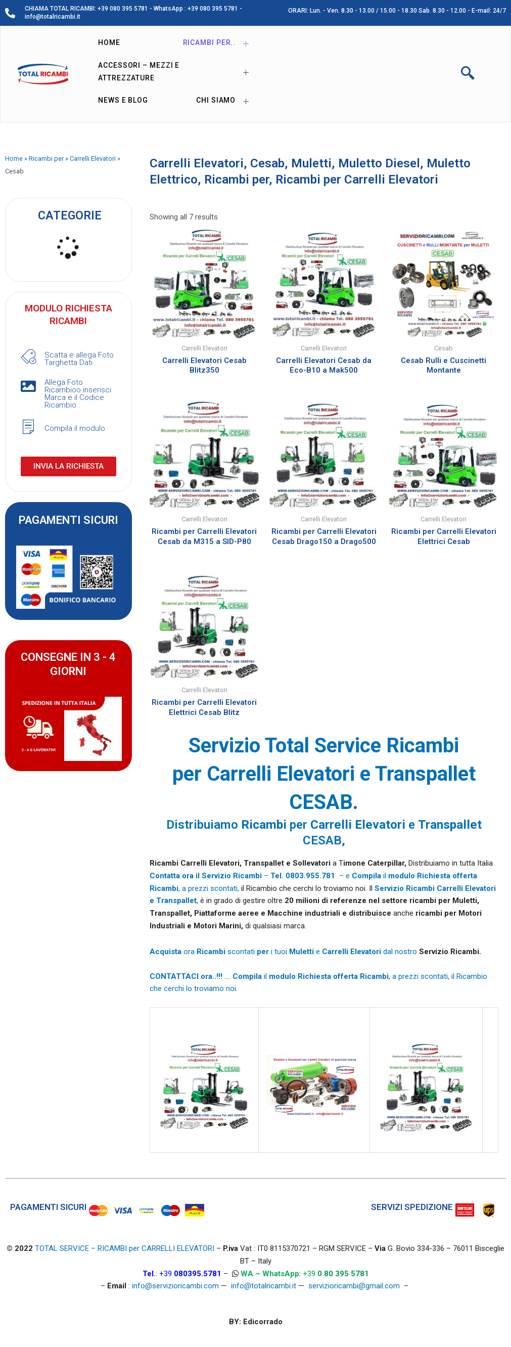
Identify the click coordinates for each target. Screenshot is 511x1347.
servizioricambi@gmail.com (354, 1286)
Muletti (311, 163)
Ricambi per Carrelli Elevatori (356, 179)
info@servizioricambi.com (175, 1286)
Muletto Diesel (379, 163)
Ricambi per (46, 158)
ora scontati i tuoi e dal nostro (284, 951)
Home (109, 42)
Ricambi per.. (220, 43)
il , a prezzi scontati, (341, 976)
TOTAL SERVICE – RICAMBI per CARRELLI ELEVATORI (125, 1248)
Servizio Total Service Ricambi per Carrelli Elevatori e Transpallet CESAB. (324, 774)
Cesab (267, 163)
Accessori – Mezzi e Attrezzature (177, 71)
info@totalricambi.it (263, 1286)
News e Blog (123, 100)
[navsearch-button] (468, 74)
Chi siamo (226, 101)
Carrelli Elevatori (93, 158)
